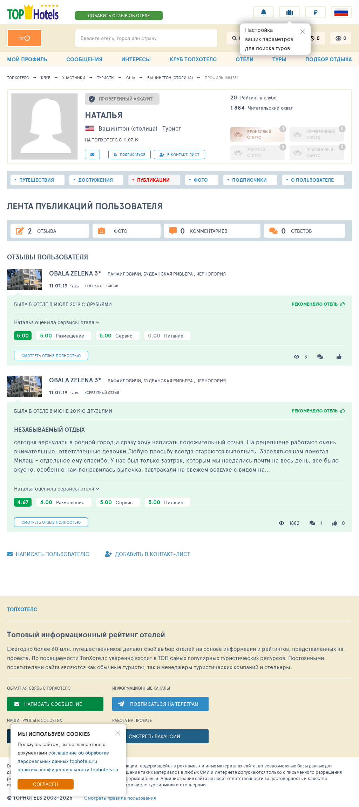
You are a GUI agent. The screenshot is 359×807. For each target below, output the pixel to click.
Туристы (105, 77)
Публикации (153, 179)
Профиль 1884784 (222, 77)
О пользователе (312, 179)
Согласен (45, 784)
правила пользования (120, 797)
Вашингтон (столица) (170, 77)
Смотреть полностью (51, 355)
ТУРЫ (279, 59)
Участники (73, 77)
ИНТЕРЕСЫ (136, 59)
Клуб (45, 77)
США (130, 77)
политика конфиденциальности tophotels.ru (68, 769)
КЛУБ (193, 59)
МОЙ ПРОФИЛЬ (27, 59)
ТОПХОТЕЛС (22, 609)
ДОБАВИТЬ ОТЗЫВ (119, 15)
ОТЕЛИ (244, 59)
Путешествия (36, 179)
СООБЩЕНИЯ (84, 59)
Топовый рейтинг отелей (86, 634)
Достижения (95, 179)
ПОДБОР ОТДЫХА (328, 59)
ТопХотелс (18, 77)
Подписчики (249, 179)
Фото (201, 179)
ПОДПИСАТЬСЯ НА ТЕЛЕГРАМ (164, 704)
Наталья (104, 115)
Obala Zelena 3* (75, 273)
